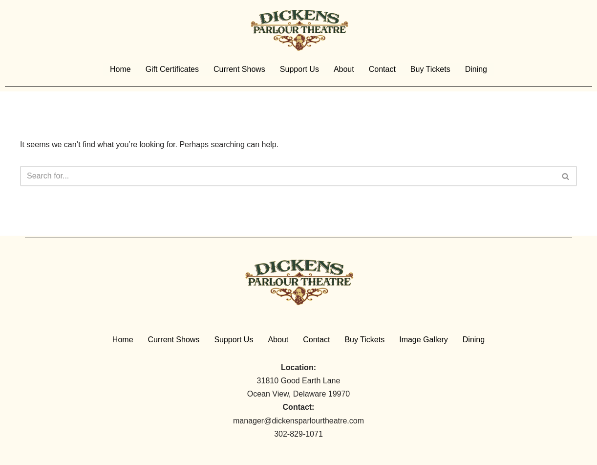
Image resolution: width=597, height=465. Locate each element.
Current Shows (239, 69)
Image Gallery (423, 339)
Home (120, 69)
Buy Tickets (430, 69)
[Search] (287, 176)
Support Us (299, 69)
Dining (476, 69)
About (344, 69)
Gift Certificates (172, 69)
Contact (382, 69)
